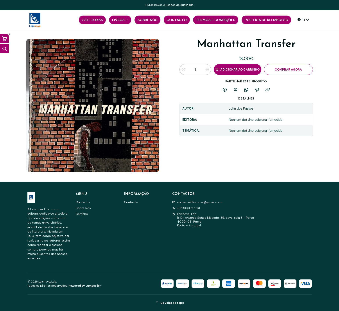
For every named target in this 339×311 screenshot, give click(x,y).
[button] (92, 20)
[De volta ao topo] (169, 303)
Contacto (83, 202)
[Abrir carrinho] (4, 38)
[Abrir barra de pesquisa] (4, 48)
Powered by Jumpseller (84, 286)
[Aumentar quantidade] (207, 69)
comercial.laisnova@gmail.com (197, 202)
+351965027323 (186, 208)
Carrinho (82, 214)
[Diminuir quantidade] (183, 69)
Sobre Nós (83, 208)
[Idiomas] (303, 20)
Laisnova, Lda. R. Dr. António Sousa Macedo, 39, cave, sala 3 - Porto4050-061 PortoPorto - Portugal (213, 219)
